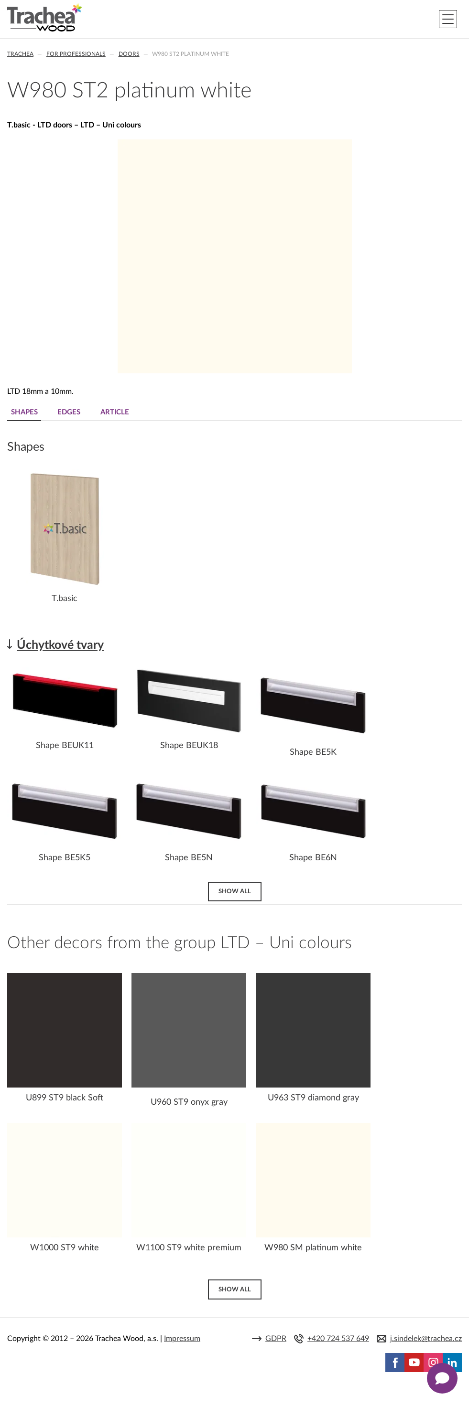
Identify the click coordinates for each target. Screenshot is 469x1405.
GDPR (275, 1339)
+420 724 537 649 (338, 1339)
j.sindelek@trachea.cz (426, 1339)
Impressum (182, 1338)
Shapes (24, 412)
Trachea (20, 54)
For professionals (76, 54)
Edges (70, 412)
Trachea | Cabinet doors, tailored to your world (44, 17)
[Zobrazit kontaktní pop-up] (442, 1378)
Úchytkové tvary (60, 645)
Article (118, 412)
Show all (234, 891)
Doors (129, 54)
